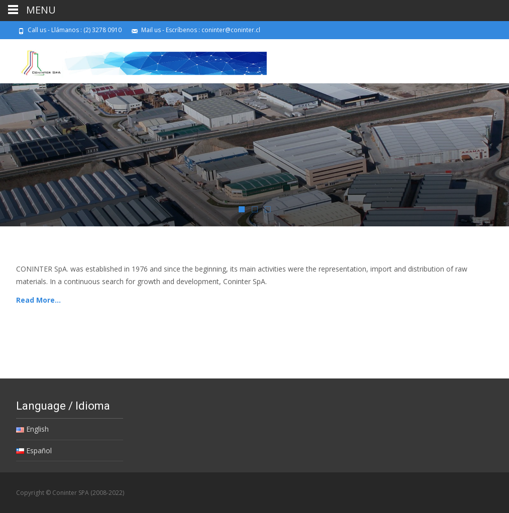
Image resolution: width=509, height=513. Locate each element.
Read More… (38, 300)
